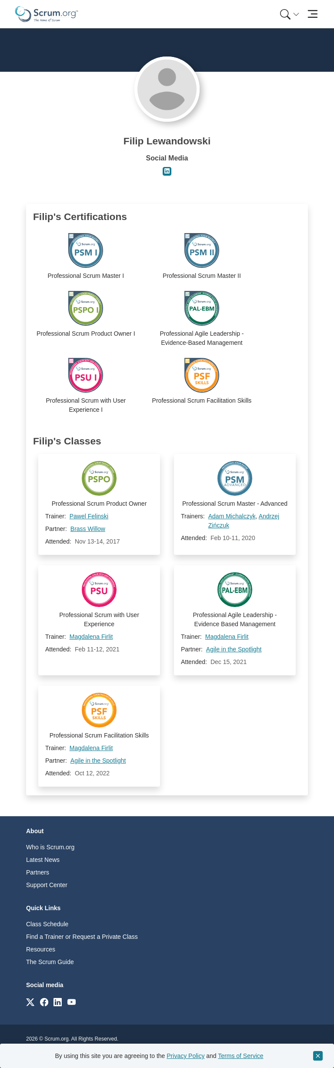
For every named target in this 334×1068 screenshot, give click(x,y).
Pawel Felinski (89, 516)
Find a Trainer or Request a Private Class (82, 936)
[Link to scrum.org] (30, 1001)
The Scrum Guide (50, 961)
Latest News (43, 859)
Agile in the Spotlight (234, 649)
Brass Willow (87, 528)
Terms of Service (240, 1055)
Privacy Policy (185, 1055)
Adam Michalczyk (232, 516)
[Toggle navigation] (312, 14)
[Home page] (46, 14)
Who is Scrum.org (50, 847)
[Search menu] (289, 14)
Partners (37, 872)
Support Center (46, 884)
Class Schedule (47, 924)
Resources (40, 949)
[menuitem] (288, 14)
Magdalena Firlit (91, 636)
